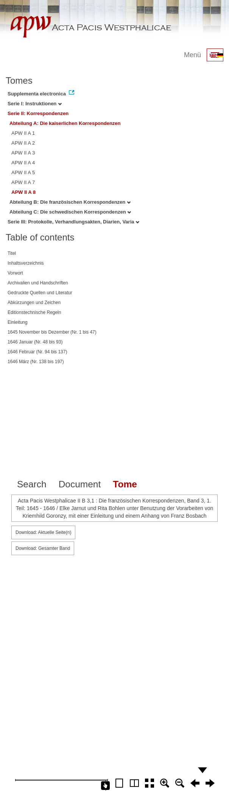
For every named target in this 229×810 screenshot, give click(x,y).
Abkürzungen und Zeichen (34, 302)
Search (32, 484)
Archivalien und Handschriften (38, 283)
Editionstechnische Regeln (34, 312)
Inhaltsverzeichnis (26, 263)
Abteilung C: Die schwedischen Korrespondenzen (70, 212)
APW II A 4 (23, 162)
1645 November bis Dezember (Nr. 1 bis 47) (52, 332)
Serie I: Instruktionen (35, 103)
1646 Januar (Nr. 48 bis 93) (35, 342)
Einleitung (18, 322)
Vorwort (15, 273)
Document (80, 484)
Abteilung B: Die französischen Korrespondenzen (70, 202)
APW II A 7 (23, 182)
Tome (125, 484)
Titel (12, 253)
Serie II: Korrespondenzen (38, 113)
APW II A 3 (23, 153)
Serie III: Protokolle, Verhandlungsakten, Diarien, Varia (73, 222)
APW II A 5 (23, 172)
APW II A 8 (23, 192)
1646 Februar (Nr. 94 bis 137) (37, 351)
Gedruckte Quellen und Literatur (40, 292)
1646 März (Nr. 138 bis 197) (36, 361)
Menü (192, 55)
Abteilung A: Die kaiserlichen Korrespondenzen (65, 123)
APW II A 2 (23, 143)
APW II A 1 (23, 133)
